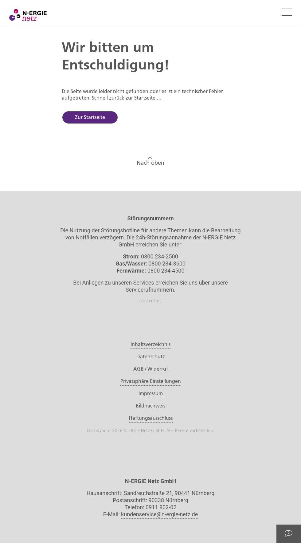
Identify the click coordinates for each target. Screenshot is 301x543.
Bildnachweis (150, 406)
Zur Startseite (90, 117)
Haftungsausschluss (151, 418)
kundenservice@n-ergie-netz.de (159, 514)
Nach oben (150, 160)
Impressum (151, 393)
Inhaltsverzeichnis (150, 344)
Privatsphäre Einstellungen (150, 381)
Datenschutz (150, 356)
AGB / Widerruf (150, 369)
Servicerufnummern (150, 289)
